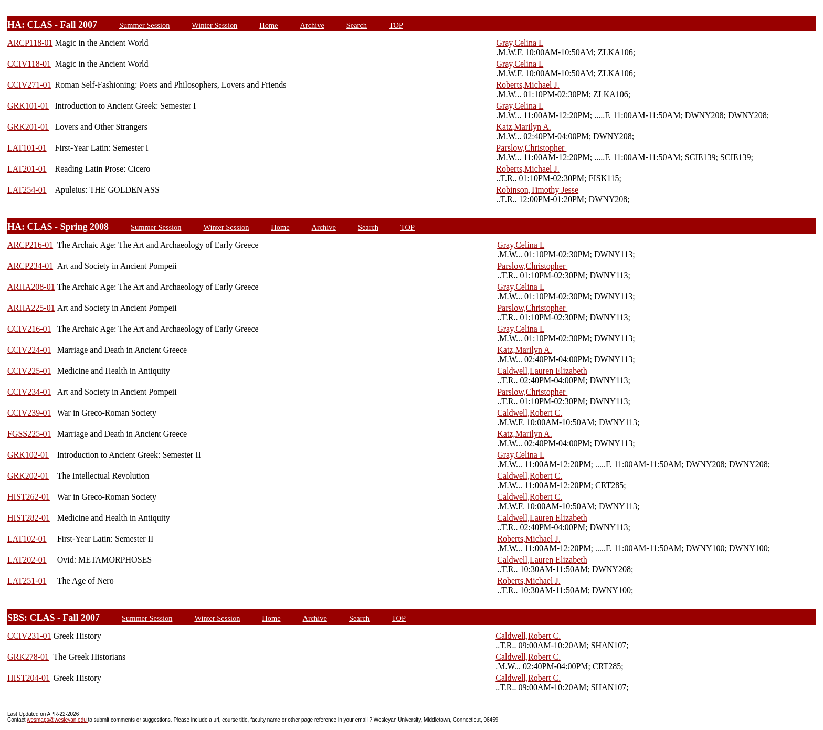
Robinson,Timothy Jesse (537, 189)
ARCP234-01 (30, 265)
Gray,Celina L (519, 42)
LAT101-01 (27, 147)
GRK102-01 (28, 454)
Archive (312, 25)
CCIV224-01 (29, 349)
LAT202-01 (27, 559)
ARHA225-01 (31, 307)
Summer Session (144, 25)
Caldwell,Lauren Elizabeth (542, 370)
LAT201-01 (27, 168)
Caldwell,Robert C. (529, 412)
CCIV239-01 (29, 412)
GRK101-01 (28, 105)
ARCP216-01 (30, 244)
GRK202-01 (28, 475)
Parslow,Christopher (531, 147)
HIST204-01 (28, 677)
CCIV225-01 (29, 370)
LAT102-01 (27, 538)
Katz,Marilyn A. (523, 126)
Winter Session (214, 25)
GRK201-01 (28, 126)
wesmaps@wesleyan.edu (57, 720)
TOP (396, 25)
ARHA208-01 (31, 286)
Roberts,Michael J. (527, 84)
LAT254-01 (27, 189)
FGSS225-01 (29, 433)
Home (268, 25)
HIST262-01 (28, 496)
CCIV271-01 (29, 84)
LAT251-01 (27, 580)
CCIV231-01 (29, 635)
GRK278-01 (28, 656)
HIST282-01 (28, 517)
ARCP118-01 (30, 42)
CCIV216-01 (29, 328)
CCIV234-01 (29, 391)
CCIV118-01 (29, 63)
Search (356, 25)
